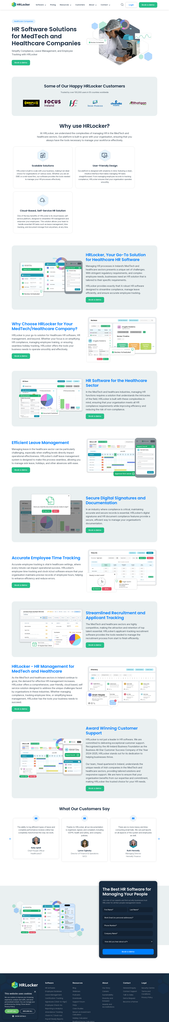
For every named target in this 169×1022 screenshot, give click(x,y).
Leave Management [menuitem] (53, 958)
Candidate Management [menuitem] (55, 992)
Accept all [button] (12, 1011)
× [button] (35, 992)
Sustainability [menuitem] (107, 958)
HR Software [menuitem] (50, 951)
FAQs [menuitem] (75, 968)
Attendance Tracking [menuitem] (54, 975)
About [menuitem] (91, 5)
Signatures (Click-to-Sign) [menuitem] (56, 965)
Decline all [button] (27, 1011)
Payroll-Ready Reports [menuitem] (54, 982)
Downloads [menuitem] (77, 962)
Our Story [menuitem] (106, 951)
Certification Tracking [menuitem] (54, 962)
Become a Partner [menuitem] (130, 965)
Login (131, 5)
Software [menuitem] (40, 5)
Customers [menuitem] (80, 5)
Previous (10, 802)
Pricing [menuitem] (53, 5)
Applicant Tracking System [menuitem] (56, 986)
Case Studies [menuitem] (78, 972)
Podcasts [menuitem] (76, 958)
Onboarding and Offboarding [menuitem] (57, 989)
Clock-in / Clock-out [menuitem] (53, 979)
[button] (20, 1016)
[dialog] (20, 1004)
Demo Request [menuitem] (129, 962)
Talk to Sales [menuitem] (128, 958)
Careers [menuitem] (105, 955)
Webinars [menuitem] (76, 955)
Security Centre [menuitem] (148, 951)
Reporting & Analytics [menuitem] (54, 972)
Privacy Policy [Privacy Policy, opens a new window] (10, 1007)
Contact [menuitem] (104, 5)
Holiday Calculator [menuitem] (80, 981)
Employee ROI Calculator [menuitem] (83, 992)
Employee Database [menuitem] (53, 955)
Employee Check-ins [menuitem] (53, 968)
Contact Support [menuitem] (130, 955)
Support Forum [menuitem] (79, 965)
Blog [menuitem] (74, 951)
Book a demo (148, 5)
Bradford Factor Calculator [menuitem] (83, 985)
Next (159, 802)
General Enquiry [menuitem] (129, 951)
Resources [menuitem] (64, 5)
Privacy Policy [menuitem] (147, 961)
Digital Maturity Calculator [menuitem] (83, 988)
